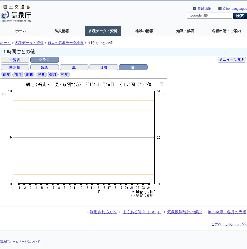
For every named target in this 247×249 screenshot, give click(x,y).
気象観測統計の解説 (184, 212)
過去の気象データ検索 (66, 43)
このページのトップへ (229, 224)
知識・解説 (185, 31)
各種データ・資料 (103, 31)
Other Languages (235, 9)
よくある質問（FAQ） (141, 212)
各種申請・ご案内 (226, 31)
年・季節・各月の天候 (227, 212)
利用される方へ (103, 212)
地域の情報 (144, 31)
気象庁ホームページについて (20, 241)
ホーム (20, 31)
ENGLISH (204, 9)
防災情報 (62, 31)
